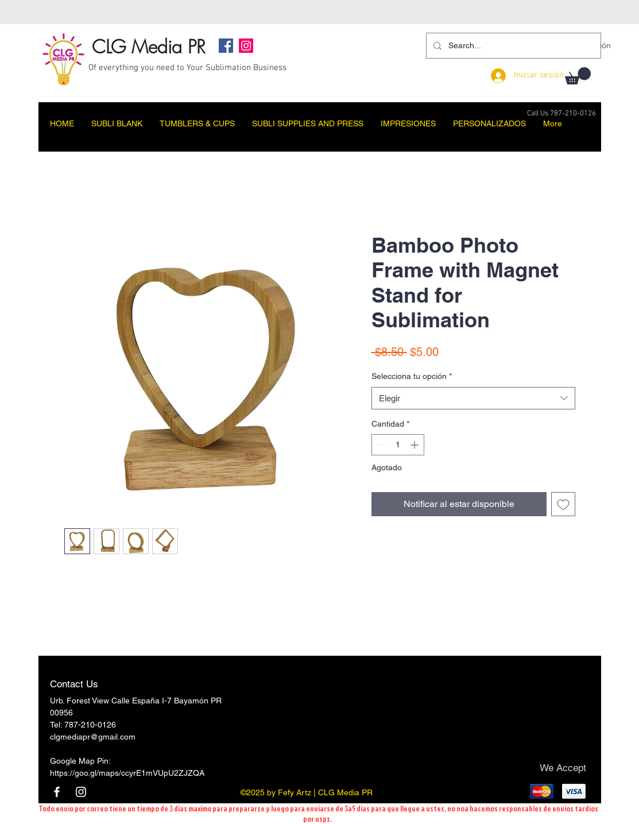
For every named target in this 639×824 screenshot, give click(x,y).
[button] (578, 75)
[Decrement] (380, 445)
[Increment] (415, 445)
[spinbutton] (398, 445)
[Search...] (512, 45)
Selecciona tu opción (411, 376)
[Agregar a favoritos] (563, 504)
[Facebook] (226, 45)
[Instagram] (246, 45)
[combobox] (473, 398)
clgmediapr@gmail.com (92, 736)
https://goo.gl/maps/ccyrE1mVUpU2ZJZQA (127, 772)
